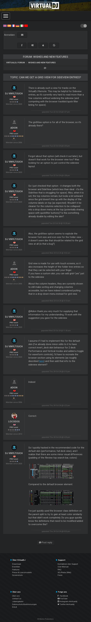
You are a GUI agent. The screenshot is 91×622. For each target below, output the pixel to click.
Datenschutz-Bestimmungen (24, 604)
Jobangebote (17, 601)
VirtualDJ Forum (15, 62)
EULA (14, 607)
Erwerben (16, 567)
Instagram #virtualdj (67, 601)
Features (15, 569)
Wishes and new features (42, 62)
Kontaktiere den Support (68, 564)
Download (16, 564)
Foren (60, 575)
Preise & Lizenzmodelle (22, 572)
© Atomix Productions (46, 619)
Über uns (16, 596)
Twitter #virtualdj (66, 604)
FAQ (59, 569)
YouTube (62, 598)
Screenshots (17, 575)
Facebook (63, 596)
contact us (16, 598)
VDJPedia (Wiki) (64, 572)
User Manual (63, 567)
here (41, 361)
